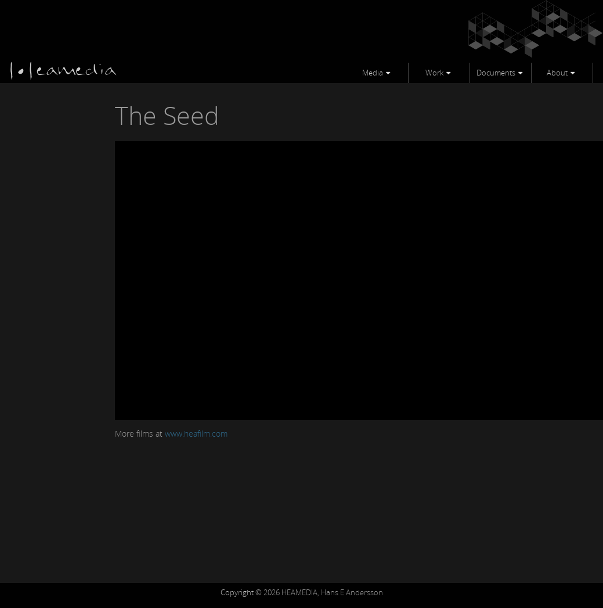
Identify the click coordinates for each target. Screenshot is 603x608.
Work (434, 72)
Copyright (237, 592)
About (557, 72)
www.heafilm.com (196, 433)
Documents (495, 72)
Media (372, 72)
